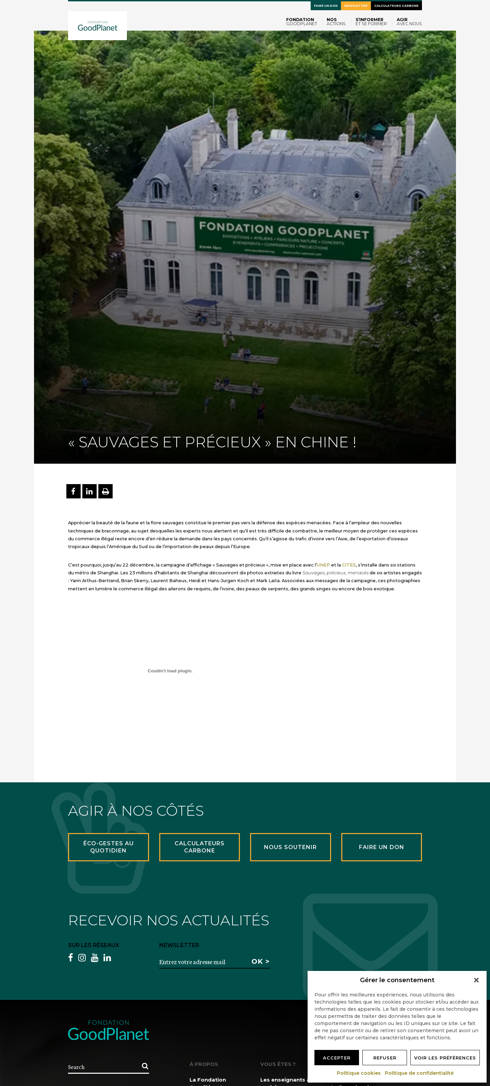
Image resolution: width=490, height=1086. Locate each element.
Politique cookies (359, 1073)
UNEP (323, 565)
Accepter (336, 1057)
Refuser (384, 1057)
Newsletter (356, 5)
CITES (349, 565)
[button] (476, 980)
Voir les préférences (445, 1057)
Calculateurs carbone (396, 5)
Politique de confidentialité (419, 1073)
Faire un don (326, 5)
